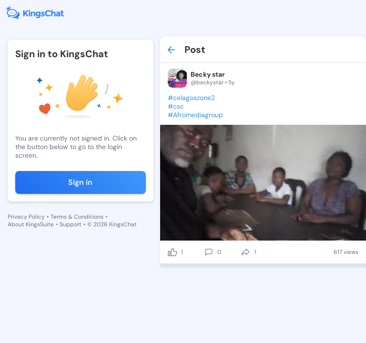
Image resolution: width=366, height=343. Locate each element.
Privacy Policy (26, 217)
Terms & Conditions (77, 217)
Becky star (208, 74)
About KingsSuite (31, 224)
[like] (172, 252)
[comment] (209, 252)
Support (70, 224)
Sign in (80, 182)
